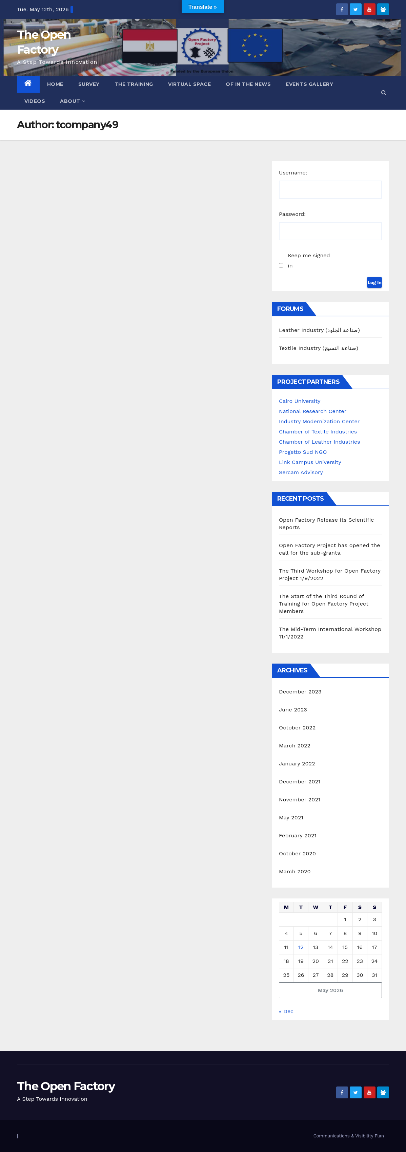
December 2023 (300, 691)
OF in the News (248, 84)
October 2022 (297, 727)
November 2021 (299, 799)
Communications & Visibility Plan (348, 1135)
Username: (293, 172)
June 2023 (293, 709)
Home (55, 84)
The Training (134, 84)
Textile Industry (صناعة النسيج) (318, 348)
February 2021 (298, 835)
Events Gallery (309, 84)
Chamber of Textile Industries (318, 431)
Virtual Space (189, 84)
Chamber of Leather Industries (319, 442)
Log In (374, 282)
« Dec (286, 1011)
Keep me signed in (309, 260)
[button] (383, 92)
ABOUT (72, 101)
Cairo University (299, 401)
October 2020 (297, 853)
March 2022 (294, 745)
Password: (292, 214)
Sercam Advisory (301, 472)
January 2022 (297, 763)
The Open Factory (66, 1086)
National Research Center (312, 411)
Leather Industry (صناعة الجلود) (319, 330)
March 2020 (295, 871)
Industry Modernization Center (319, 421)
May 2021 (291, 817)
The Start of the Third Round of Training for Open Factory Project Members (323, 603)
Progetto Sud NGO (303, 452)
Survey (89, 84)
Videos (34, 101)
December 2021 (300, 781)
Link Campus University (310, 462)
